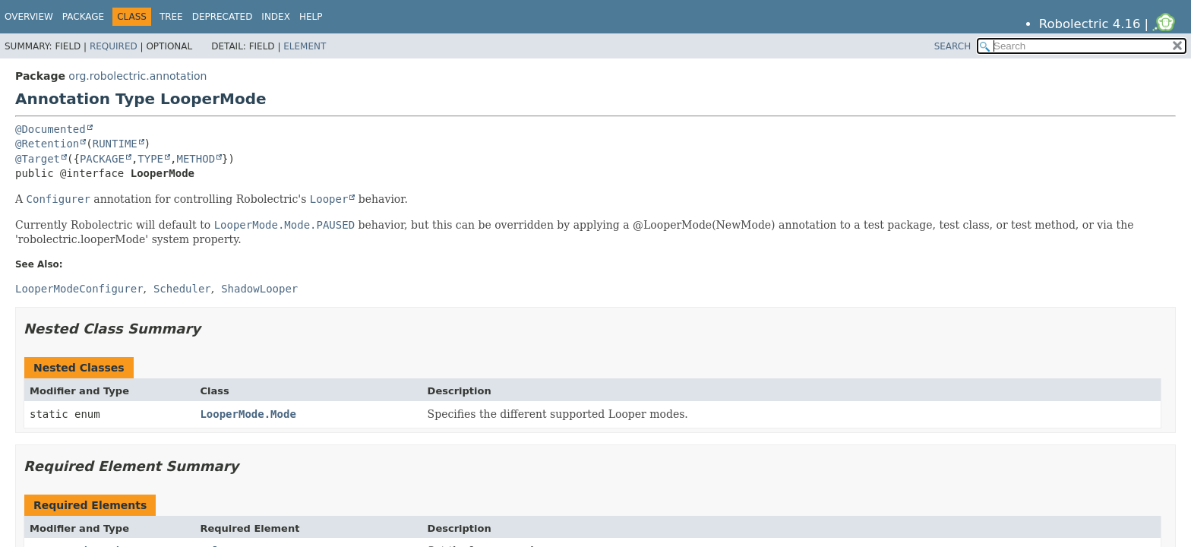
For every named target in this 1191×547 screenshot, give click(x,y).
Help (311, 16)
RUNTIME (115, 144)
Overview (29, 16)
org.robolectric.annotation (137, 76)
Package (83, 16)
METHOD (195, 159)
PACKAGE (102, 159)
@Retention (47, 144)
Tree (171, 16)
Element (304, 46)
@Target (37, 159)
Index (275, 16)
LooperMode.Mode (247, 414)
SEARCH (952, 46)
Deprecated (222, 16)
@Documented (50, 129)
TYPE (150, 159)
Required (113, 46)
